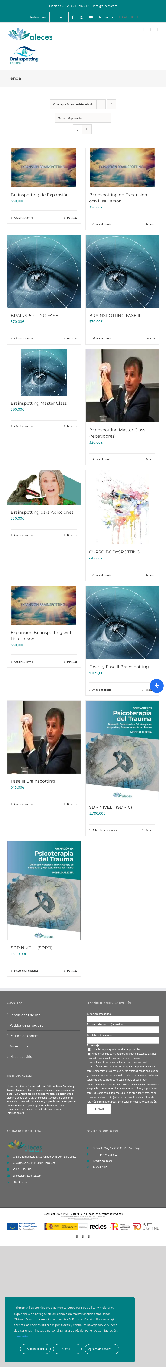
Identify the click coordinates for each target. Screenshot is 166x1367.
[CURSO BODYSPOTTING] (122, 507)
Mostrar (70, 118)
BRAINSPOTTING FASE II (114, 315)
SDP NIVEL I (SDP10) (110, 807)
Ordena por (73, 104)
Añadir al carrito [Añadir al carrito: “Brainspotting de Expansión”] (23, 217)
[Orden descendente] (111, 104)
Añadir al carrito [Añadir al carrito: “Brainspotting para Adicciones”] (23, 535)
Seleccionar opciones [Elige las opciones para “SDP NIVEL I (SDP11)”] (26, 970)
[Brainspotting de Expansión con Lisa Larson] (122, 167)
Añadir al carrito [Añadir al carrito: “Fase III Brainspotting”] (23, 804)
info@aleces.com (105, 6)
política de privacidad (128, 1049)
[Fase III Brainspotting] (44, 737)
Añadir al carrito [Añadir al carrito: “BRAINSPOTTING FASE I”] (23, 338)
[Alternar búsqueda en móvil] (151, 29)
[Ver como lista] (86, 129)
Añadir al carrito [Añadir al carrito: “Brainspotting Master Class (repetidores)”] (101, 459)
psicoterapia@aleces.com (27, 1175)
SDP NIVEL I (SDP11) (31, 947)
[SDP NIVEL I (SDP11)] (44, 890)
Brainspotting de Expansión (40, 194)
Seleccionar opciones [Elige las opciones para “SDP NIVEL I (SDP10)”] (104, 830)
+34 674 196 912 (107, 1154)
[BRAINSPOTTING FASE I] (44, 271)
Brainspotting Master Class (39, 403)
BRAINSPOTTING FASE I (35, 315)
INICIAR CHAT (17, 1182)
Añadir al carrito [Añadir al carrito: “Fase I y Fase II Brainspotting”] (101, 689)
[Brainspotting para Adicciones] (44, 487)
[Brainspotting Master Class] (44, 372)
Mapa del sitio (21, 1056)
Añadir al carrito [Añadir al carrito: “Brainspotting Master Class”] (23, 426)
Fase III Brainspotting (33, 781)
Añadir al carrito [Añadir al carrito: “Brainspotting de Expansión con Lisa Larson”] (101, 224)
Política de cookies (24, 1035)
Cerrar (67, 1349)
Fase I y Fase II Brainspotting (119, 666)
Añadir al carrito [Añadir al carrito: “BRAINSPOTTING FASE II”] (101, 338)
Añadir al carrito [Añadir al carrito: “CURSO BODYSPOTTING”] (101, 575)
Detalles (72, 217)
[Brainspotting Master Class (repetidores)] (122, 386)
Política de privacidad (27, 1025)
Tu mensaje (93, 1045)
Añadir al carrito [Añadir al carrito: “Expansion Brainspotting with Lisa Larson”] (23, 661)
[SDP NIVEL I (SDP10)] (122, 750)
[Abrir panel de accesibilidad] (157, 686)
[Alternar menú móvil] (158, 29)
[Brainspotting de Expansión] (44, 167)
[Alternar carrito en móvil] (144, 29)
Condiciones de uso (25, 1015)
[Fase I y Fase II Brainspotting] (122, 622)
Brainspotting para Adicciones (42, 512)
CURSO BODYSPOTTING (114, 552)
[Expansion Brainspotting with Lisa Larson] (44, 605)
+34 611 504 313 (22, 1169)
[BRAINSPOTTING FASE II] (122, 271)
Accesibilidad (20, 1046)
